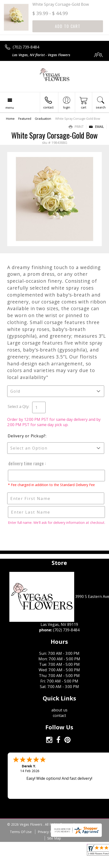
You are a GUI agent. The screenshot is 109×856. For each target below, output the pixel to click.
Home (10, 118)
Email (96, 126)
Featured (24, 118)
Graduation (43, 118)
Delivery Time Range (26, 463)
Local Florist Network (82, 831)
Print (76, 126)
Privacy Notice (49, 831)
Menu (10, 107)
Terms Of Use (21, 831)
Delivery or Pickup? (27, 436)
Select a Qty (18, 406)
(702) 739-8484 (26, 47)
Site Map (54, 838)
